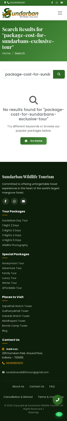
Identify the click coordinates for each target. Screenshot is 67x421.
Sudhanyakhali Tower (15, 311)
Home (6, 53)
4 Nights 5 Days (11, 240)
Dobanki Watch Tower (16, 316)
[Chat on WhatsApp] (59, 414)
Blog (4, 331)
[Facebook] (52, 2)
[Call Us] (58, 400)
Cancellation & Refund (18, 397)
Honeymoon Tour (13, 263)
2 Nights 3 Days (11, 230)
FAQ (52, 386)
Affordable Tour (12, 288)
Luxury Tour (9, 278)
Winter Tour (9, 283)
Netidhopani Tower (14, 321)
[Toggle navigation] (60, 13)
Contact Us (36, 386)
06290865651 (17, 2)
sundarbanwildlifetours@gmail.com (25, 372)
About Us (18, 386)
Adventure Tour (12, 268)
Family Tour (9, 273)
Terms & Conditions (51, 397)
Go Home (33, 141)
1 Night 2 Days (10, 225)
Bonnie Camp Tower (15, 325)
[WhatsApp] (57, 2)
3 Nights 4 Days (11, 235)
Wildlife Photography (15, 245)
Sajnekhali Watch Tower (17, 306)
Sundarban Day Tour (15, 220)
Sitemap (33, 412)
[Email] (62, 2)
